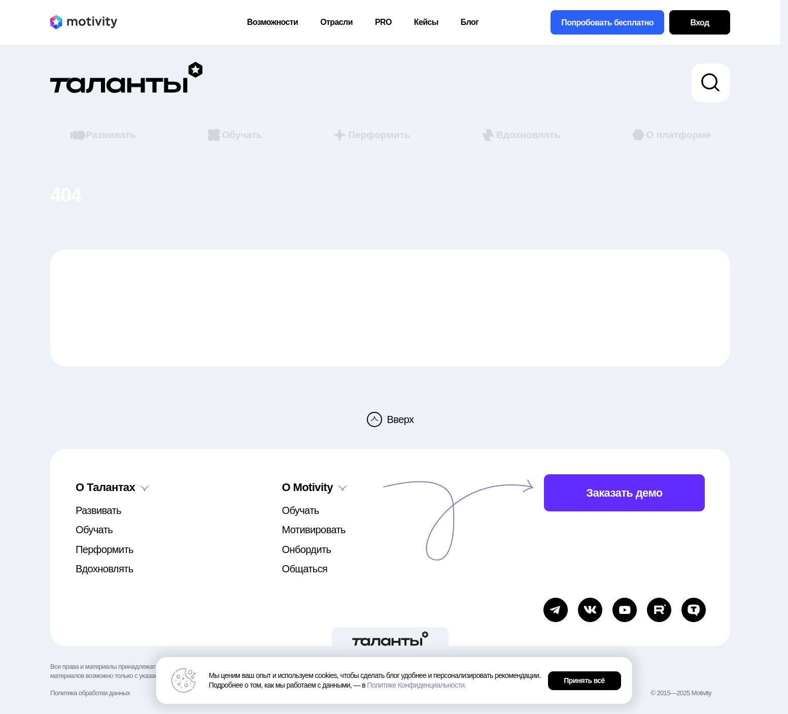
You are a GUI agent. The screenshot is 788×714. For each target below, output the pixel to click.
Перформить (371, 135)
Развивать (103, 135)
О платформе (670, 135)
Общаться (305, 568)
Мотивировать (314, 529)
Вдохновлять (520, 135)
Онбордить (306, 549)
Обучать (234, 135)
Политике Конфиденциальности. (416, 685)
